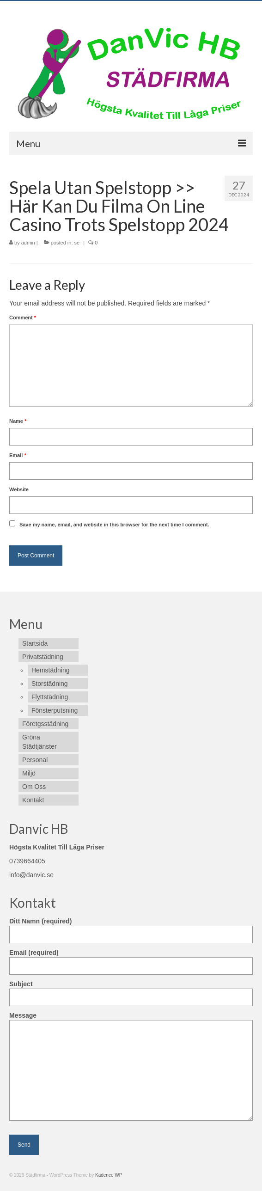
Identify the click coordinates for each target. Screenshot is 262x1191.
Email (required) (131, 959)
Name (17, 421)
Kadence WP (108, 1175)
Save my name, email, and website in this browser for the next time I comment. (114, 524)
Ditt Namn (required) (131, 927)
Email (17, 455)
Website (19, 489)
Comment (22, 317)
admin (28, 242)
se (77, 242)
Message (131, 1020)
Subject (131, 990)
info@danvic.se (31, 875)
